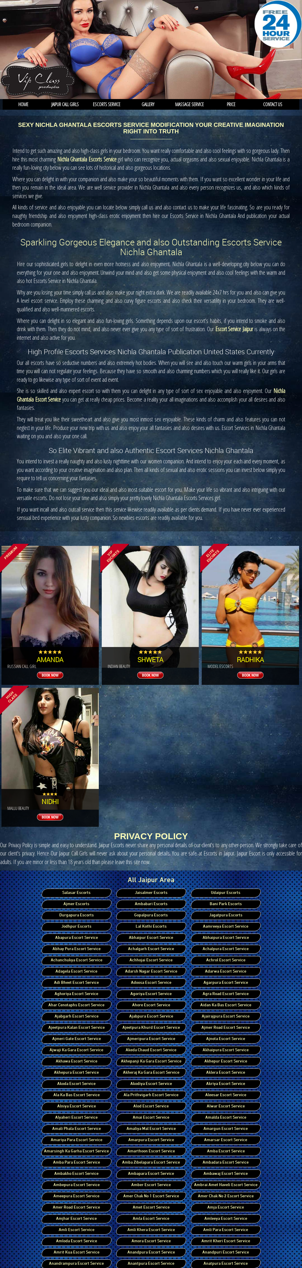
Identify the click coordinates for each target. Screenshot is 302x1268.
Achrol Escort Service (225, 960)
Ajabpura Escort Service (151, 1016)
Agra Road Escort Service (226, 994)
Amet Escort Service (151, 1207)
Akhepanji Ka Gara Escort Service (151, 1061)
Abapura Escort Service (76, 937)
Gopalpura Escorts (151, 915)
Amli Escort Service (76, 1230)
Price (231, 104)
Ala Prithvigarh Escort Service (151, 1095)
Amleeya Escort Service (225, 1218)
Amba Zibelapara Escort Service (151, 1162)
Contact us (272, 104)
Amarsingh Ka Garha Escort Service (76, 1151)
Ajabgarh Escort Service (77, 1016)
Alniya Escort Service (76, 1106)
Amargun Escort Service (225, 1128)
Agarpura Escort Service (225, 982)
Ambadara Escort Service (226, 1162)
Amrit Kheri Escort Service (225, 1241)
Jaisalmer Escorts (151, 892)
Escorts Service (106, 104)
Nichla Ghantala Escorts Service (86, 159)
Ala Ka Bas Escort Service (76, 1095)
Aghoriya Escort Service (76, 994)
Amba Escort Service (226, 1151)
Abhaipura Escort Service (226, 937)
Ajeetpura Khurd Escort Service (151, 1027)
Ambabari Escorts (151, 904)
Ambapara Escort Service (151, 1173)
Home (23, 104)
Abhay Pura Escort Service (76, 949)
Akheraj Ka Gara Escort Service (151, 1072)
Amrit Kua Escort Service (76, 1252)
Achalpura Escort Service (226, 949)
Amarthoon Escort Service (151, 1151)
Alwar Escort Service (226, 1106)
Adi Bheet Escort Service (76, 982)
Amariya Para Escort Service (76, 1140)
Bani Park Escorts (226, 904)
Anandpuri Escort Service (225, 1252)
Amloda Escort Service (76, 1241)
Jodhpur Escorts (76, 926)
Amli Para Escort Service (225, 1230)
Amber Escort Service (151, 1185)
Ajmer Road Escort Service (225, 1027)
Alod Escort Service (151, 1106)
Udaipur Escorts (225, 892)
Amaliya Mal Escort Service (151, 1128)
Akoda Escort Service (76, 1083)
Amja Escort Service (225, 1207)
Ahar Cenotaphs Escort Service (76, 1005)
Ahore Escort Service (151, 1005)
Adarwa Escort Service (225, 971)
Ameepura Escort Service (76, 1196)
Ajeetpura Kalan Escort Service (76, 1027)
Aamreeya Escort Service (225, 926)
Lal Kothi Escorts (151, 926)
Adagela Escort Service (76, 971)
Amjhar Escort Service (76, 1218)
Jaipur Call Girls (65, 104)
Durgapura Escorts (76, 915)
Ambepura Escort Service (76, 1185)
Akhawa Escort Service (76, 1061)
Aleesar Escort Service (225, 1095)
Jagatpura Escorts (225, 915)
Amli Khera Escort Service (151, 1230)
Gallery (148, 104)
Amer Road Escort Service (76, 1207)
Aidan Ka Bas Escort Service (225, 1005)
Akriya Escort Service (225, 1083)
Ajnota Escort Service (225, 1038)
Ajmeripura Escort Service (151, 1038)
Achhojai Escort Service (151, 960)
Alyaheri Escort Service (76, 1117)
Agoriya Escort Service (151, 994)
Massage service (189, 104)
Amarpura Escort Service (151, 1140)
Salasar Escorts (76, 892)
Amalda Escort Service (225, 1117)
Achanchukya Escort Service (76, 960)
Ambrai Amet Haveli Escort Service (225, 1185)
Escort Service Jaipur (234, 329)
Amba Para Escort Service (76, 1162)
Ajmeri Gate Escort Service (76, 1038)
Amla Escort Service (151, 1218)
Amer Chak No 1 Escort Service (151, 1196)
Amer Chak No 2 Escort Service (226, 1196)
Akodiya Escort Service (151, 1083)
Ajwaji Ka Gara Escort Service (76, 1050)
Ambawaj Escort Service (225, 1173)
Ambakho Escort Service (76, 1173)
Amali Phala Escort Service (76, 1128)
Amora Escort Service (151, 1241)
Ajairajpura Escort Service (226, 1016)
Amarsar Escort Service (225, 1140)
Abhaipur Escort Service (151, 937)
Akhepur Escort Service (225, 1061)
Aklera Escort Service (225, 1072)
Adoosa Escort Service (151, 982)
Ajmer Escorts (76, 904)
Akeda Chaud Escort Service (151, 1050)
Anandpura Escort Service (151, 1252)
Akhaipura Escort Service (226, 1050)
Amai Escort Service (151, 1117)
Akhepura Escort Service (76, 1072)
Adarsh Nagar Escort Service (151, 971)
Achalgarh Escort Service (151, 949)
